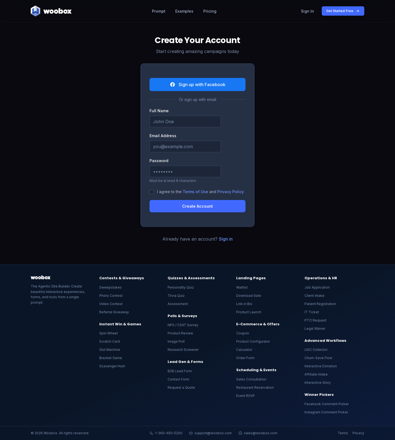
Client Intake (314, 296)
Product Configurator (253, 341)
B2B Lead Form (180, 371)
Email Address (162, 135)
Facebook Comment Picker (326, 404)
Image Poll (176, 341)
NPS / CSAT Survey (183, 325)
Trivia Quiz (176, 296)
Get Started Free (343, 11)
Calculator (244, 350)
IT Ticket (311, 312)
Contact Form (178, 379)
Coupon (242, 333)
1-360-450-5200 (165, 433)
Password (158, 160)
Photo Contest (111, 296)
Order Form (245, 358)
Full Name (159, 110)
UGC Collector (316, 350)
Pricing (209, 11)
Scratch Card (109, 341)
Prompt (158, 11)
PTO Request (315, 320)
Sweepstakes (110, 287)
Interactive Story (317, 382)
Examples (184, 11)
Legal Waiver (314, 328)
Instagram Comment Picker (326, 412)
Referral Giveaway (114, 312)
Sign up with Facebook (197, 84)
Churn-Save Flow (318, 358)
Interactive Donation (320, 366)
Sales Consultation (251, 379)
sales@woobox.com (257, 433)
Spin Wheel (108, 333)
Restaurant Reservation (255, 387)
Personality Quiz (181, 287)
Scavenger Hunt (112, 366)
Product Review (180, 333)
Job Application (317, 287)
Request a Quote (181, 387)
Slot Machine (109, 350)
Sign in (226, 239)
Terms (343, 433)
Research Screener (183, 350)
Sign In (307, 11)
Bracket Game (110, 358)
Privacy (358, 433)
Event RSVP (245, 396)
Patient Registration (320, 304)
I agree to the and (200, 191)
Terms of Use (195, 191)
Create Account (197, 206)
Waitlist (242, 287)
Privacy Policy (230, 191)
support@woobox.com (210, 433)
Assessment (178, 304)
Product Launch (248, 312)
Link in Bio (244, 304)
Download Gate (248, 296)
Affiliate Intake (316, 374)
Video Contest (111, 304)
